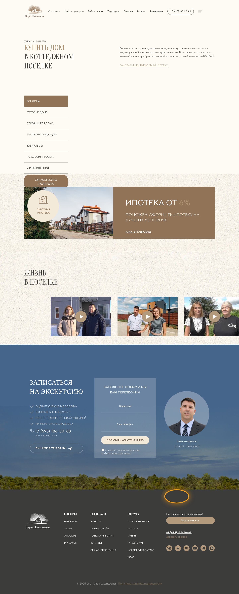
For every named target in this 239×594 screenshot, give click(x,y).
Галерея (128, 11)
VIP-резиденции (38, 168)
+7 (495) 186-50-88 (180, 11)
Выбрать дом (95, 11)
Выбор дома (71, 521)
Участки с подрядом (42, 134)
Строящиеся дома (40, 123)
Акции (132, 536)
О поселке (54, 11)
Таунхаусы (113, 11)
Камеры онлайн (100, 529)
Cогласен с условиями (120, 451)
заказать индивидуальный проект (144, 65)
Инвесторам (135, 543)
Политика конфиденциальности (140, 583)
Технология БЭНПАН (102, 536)
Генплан (141, 11)
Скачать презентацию (103, 550)
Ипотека (133, 529)
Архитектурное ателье (141, 550)
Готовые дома (37, 112)
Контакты (96, 543)
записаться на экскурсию (46, 182)
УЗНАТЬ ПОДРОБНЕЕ (138, 231)
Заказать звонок (176, 537)
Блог (131, 557)
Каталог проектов (139, 521)
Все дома (33, 101)
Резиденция (156, 11)
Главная (28, 41)
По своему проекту (40, 157)
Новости (96, 521)
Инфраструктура (74, 11)
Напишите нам (190, 520)
